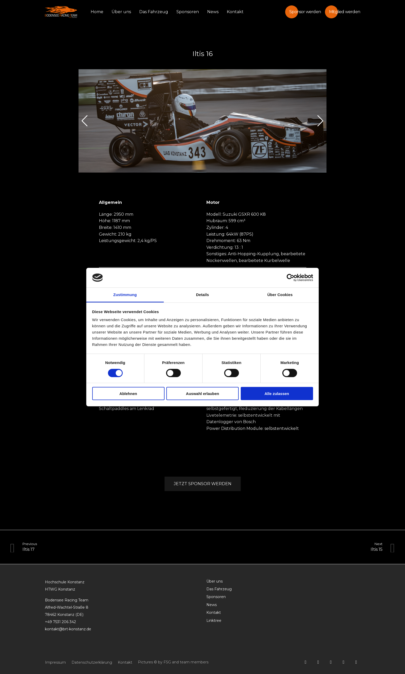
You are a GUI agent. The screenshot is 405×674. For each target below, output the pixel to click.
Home (97, 11)
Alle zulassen (276, 393)
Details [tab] (202, 294)
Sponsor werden (305, 11)
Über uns (121, 11)
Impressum (55, 662)
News (213, 11)
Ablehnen (128, 393)
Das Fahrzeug (153, 11)
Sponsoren (187, 11)
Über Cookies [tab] (280, 294)
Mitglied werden (344, 11)
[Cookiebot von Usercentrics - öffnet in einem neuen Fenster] (290, 278)
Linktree (213, 620)
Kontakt (235, 11)
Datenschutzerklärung (92, 662)
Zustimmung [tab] (125, 294)
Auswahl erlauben (202, 393)
